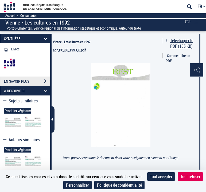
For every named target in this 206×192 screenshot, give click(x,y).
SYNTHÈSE (26, 38)
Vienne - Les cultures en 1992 (71, 42)
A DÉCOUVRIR (26, 90)
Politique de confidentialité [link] (119, 185)
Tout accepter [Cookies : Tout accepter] (161, 176)
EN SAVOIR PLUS (27, 81)
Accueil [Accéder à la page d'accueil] (10, 15)
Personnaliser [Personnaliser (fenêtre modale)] (77, 185)
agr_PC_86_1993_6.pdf (69, 50)
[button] (196, 70)
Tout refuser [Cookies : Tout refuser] (190, 176)
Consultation (28, 15)
